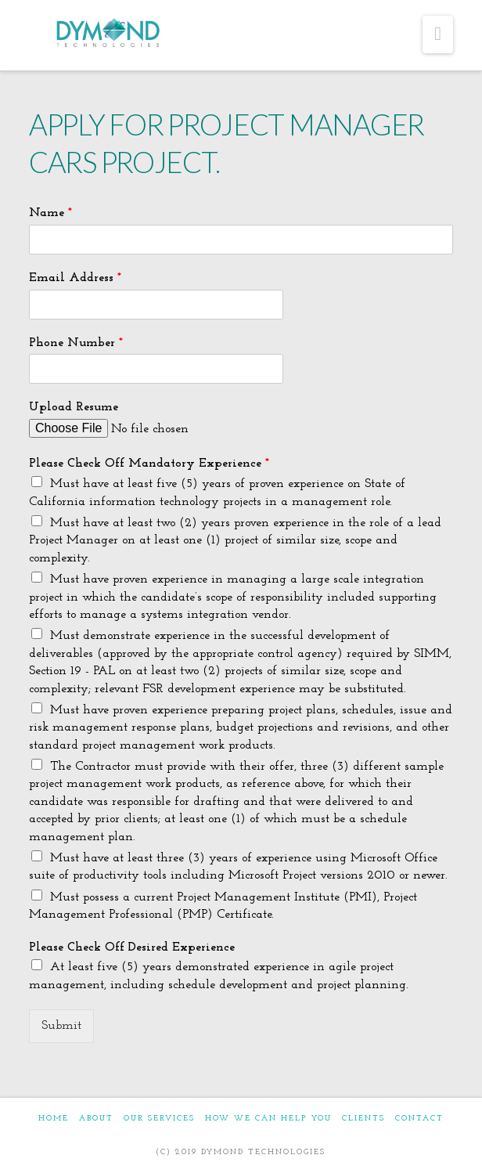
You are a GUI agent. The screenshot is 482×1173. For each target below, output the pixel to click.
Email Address (75, 278)
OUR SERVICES (159, 1118)
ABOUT (96, 1118)
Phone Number (76, 343)
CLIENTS (363, 1118)
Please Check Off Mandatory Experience (149, 463)
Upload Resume (73, 407)
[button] (438, 34)
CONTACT (419, 1118)
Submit (61, 1026)
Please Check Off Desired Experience (132, 947)
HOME (53, 1118)
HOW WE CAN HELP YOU (268, 1118)
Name (50, 213)
